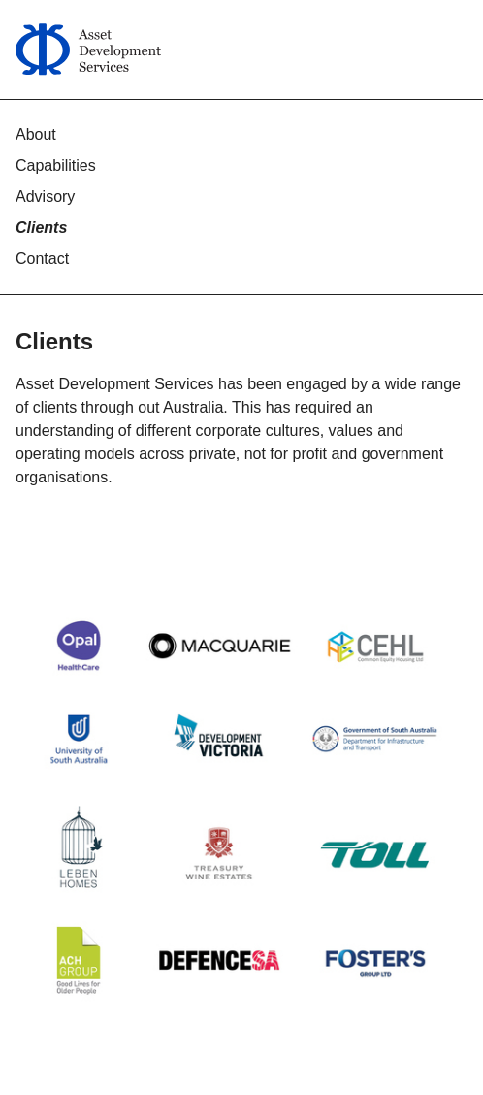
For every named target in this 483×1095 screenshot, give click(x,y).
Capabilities (56, 165)
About (36, 134)
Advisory (45, 196)
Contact (42, 258)
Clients (41, 227)
